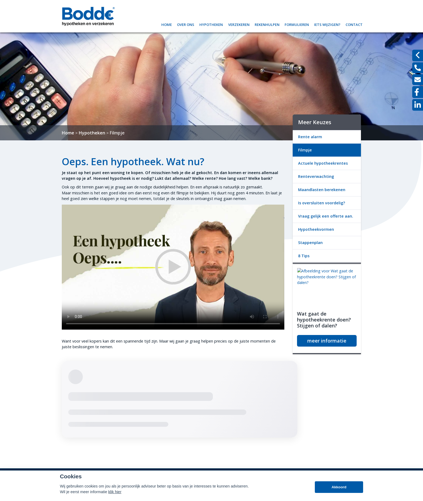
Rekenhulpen (267, 24)
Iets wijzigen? (327, 24)
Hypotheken (211, 24)
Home (166, 24)
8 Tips (303, 255)
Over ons (185, 24)
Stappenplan (310, 242)
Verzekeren (239, 24)
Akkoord (339, 487)
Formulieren (297, 24)
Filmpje (117, 133)
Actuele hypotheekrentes (323, 163)
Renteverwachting (316, 176)
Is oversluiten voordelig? (321, 202)
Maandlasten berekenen (321, 189)
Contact (354, 24)
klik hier (114, 492)
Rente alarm (310, 136)
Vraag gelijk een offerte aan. (325, 216)
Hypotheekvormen (316, 229)
